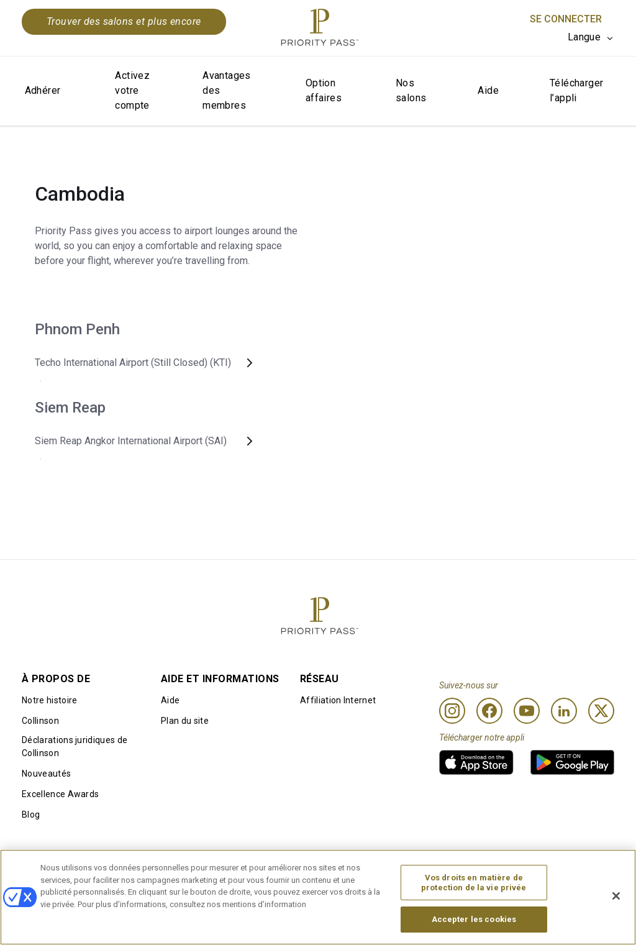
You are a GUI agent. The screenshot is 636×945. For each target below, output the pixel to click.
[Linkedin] (564, 711)
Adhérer (43, 90)
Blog (31, 814)
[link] (476, 762)
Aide (488, 90)
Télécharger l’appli (576, 90)
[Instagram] (452, 711)
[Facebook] (489, 711)
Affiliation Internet (338, 700)
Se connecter (566, 19)
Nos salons (411, 90)
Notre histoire (49, 700)
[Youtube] (527, 711)
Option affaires (324, 90)
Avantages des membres (226, 90)
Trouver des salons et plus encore (124, 21)
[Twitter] (601, 711)
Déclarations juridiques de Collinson (74, 746)
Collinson (40, 721)
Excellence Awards (60, 794)
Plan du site (185, 721)
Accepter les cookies (474, 922)
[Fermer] (616, 898)
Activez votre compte (132, 90)
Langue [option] (584, 37)
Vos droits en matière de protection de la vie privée (474, 885)
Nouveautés (46, 773)
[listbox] (591, 37)
